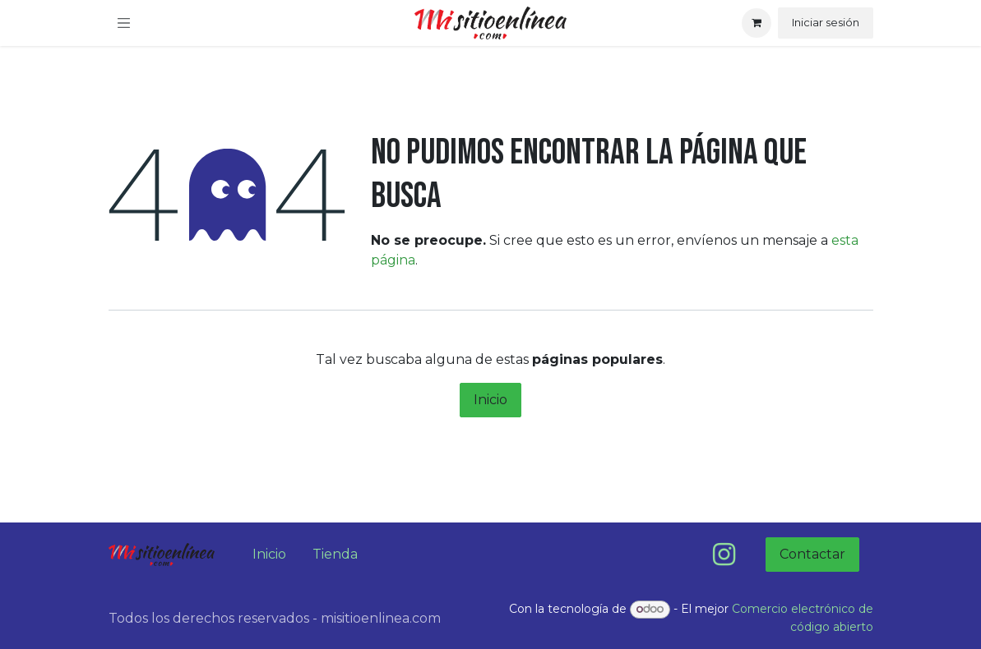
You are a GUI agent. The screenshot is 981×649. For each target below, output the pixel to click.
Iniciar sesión (825, 22)
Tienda (335, 554)
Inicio (490, 399)
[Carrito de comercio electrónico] (756, 23)
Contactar (812, 554)
